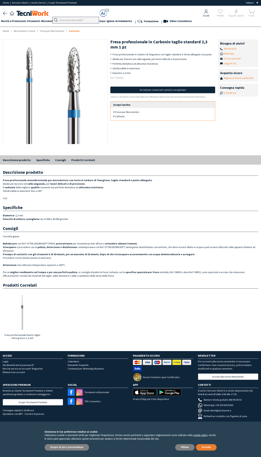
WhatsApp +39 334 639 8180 (215, 405)
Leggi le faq (230, 63)
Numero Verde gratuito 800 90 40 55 (220, 399)
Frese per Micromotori (52, 31)
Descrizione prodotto (17, 160)
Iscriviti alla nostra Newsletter (228, 376)
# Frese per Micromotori (126, 112)
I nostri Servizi (38, 2)
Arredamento (142, 21)
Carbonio (74, 31)
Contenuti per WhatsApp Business (86, 368)
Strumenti (37, 21)
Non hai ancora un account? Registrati (23, 368)
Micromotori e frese (59, 21)
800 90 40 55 (230, 48)
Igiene (127, 21)
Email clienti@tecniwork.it (214, 410)
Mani (86, 21)
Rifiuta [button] (185, 447)
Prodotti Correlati (83, 160)
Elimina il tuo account (14, 372)
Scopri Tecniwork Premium (62, 2)
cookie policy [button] (200, 435)
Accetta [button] (206, 447)
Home (6, 2)
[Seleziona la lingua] (252, 2)
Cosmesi (105, 21)
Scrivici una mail (232, 58)
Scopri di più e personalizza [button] (66, 447)
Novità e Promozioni (15, 21)
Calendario (73, 361)
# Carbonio (119, 116)
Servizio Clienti (20, 2)
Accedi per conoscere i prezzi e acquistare (163, 89)
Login (5, 361)
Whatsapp (229, 53)
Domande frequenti (78, 365)
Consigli (60, 160)
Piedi (77, 21)
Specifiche (43, 160)
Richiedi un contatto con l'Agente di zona (222, 416)
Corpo (116, 21)
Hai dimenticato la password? (18, 365)
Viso (94, 21)
